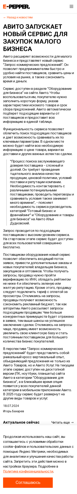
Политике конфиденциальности (28, 471)
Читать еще (62, 422)
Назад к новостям (18, 17)
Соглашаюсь (28, 483)
